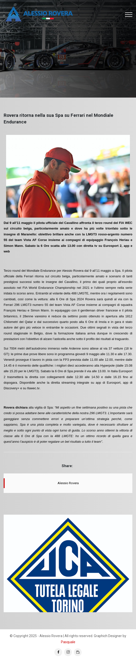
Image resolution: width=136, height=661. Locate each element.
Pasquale (68, 642)
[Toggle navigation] (128, 14)
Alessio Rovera (68, 483)
